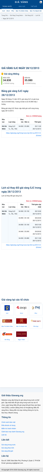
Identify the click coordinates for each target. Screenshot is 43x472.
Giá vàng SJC (29, 15)
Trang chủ (4, 15)
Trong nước (7, 6)
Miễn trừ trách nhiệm (8, 428)
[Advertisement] (21, 43)
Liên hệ (3, 435)
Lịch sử (38, 15)
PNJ (12, 11)
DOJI (8, 11)
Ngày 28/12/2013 (8, 18)
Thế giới (34, 6)
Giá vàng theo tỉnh (7, 448)
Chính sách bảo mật (8, 422)
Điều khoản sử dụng (8, 425)
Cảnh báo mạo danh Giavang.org (12, 432)
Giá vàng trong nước (16, 15)
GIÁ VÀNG (21, 2)
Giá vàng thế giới (7, 451)
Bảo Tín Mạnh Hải (36, 11)
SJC (3, 11)
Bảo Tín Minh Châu (22, 11)
